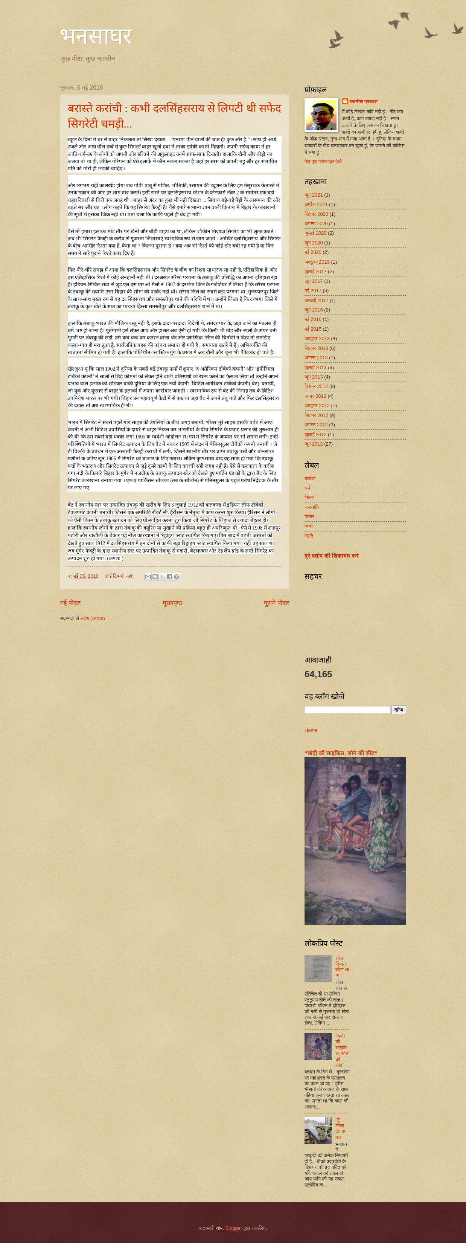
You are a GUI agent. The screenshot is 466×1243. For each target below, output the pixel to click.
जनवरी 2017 (316, 300)
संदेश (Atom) (92, 618)
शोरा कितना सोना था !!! (342, 966)
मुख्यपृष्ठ (172, 603)
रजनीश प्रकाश (364, 101)
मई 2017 (313, 290)
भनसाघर (96, 36)
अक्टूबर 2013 (317, 338)
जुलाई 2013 (316, 367)
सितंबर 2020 (316, 214)
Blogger (233, 1228)
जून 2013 (314, 377)
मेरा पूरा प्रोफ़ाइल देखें (323, 161)
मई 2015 (313, 329)
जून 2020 (314, 243)
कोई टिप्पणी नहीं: (120, 576)
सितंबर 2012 (316, 415)
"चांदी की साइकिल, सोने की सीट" (341, 753)
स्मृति (309, 536)
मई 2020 (313, 252)
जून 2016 (314, 310)
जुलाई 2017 (316, 271)
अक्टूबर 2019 (317, 262)
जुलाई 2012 (316, 434)
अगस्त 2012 (316, 425)
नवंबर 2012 (315, 396)
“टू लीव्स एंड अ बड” (340, 1128)
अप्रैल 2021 (316, 204)
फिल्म (309, 497)
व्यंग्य (308, 526)
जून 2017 (314, 281)
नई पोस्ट (70, 603)
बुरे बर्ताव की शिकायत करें (332, 556)
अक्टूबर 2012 (317, 405)
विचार (309, 516)
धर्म (307, 488)
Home (311, 730)
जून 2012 (314, 444)
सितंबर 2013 (316, 348)
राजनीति (312, 507)
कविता (310, 478)
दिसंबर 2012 (316, 386)
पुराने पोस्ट (276, 603)
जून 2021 (314, 195)
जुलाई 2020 (316, 233)
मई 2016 (313, 319)
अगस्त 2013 (316, 357)
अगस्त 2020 (316, 223)
